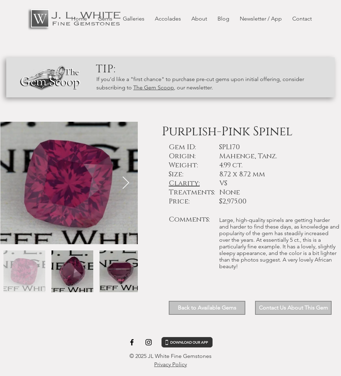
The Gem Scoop (153, 87)
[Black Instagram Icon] (148, 342)
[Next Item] (126, 183)
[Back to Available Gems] (207, 308)
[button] (293, 308)
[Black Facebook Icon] (132, 342)
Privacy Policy (170, 364)
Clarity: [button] (184, 183)
